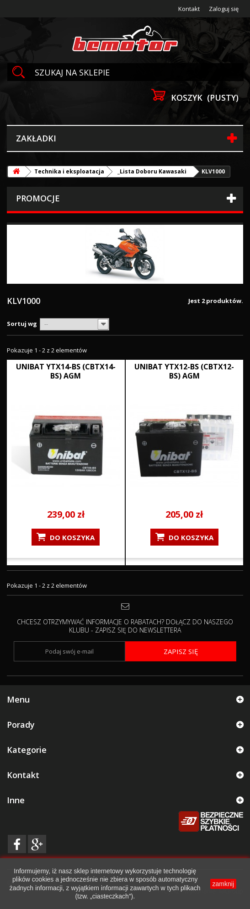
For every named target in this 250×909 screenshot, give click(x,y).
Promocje (38, 198)
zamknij (223, 883)
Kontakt (189, 9)
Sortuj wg (22, 323)
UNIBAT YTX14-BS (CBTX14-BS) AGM (66, 371)
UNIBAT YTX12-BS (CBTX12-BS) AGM (184, 371)
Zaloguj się (224, 9)
